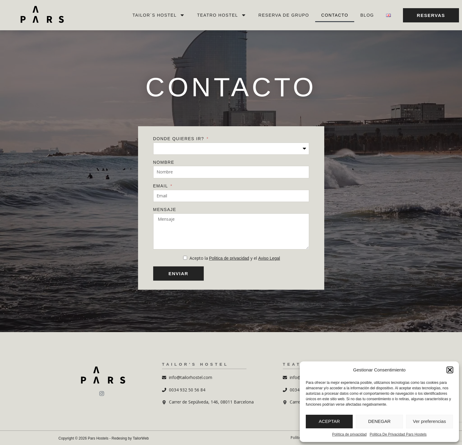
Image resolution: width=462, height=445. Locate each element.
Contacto (334, 15)
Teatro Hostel (221, 15)
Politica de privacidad (229, 258)
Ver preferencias (429, 421)
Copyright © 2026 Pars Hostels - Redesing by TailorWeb (103, 438)
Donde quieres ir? (179, 138)
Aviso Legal (269, 258)
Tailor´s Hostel (159, 15)
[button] (450, 370)
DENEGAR (379, 421)
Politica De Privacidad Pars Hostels (398, 434)
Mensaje (165, 209)
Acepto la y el (235, 258)
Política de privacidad (349, 434)
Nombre (163, 162)
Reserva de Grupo (284, 15)
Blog (367, 15)
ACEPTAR (329, 421)
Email (161, 185)
